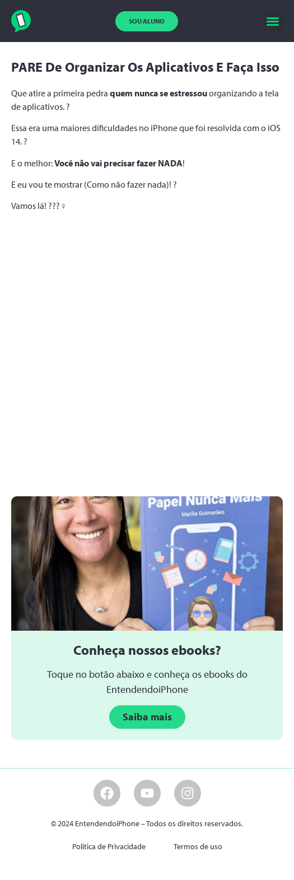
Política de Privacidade (109, 846)
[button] (273, 21)
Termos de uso (198, 846)
